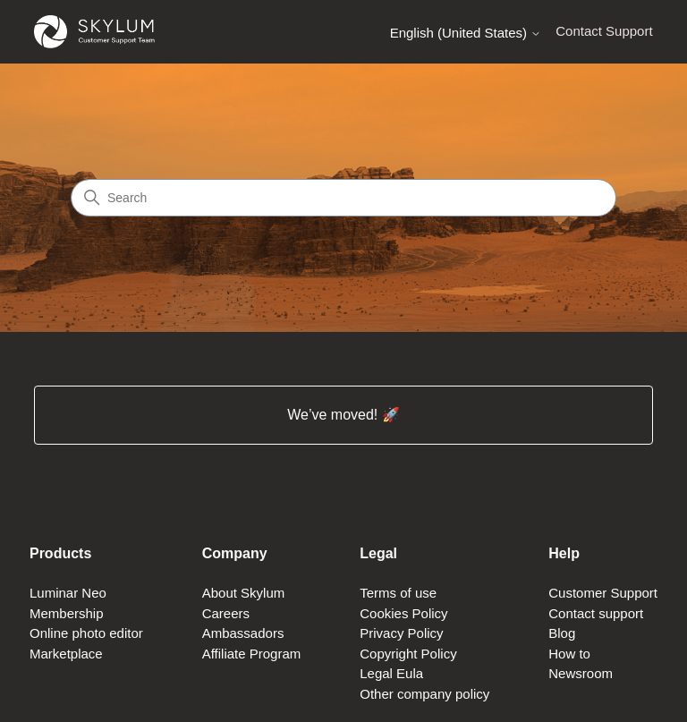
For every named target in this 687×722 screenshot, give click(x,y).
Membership (67, 613)
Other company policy (424, 693)
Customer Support (602, 592)
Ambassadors (243, 633)
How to (569, 653)
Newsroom (580, 673)
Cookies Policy (403, 613)
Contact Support (604, 30)
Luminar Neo (68, 592)
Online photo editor (86, 633)
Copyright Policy (408, 653)
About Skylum (243, 592)
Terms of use (398, 592)
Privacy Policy (401, 633)
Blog (561, 633)
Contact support (595, 613)
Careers (226, 613)
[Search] (343, 198)
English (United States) (466, 32)
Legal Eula (391, 673)
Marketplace (66, 653)
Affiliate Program (251, 653)
